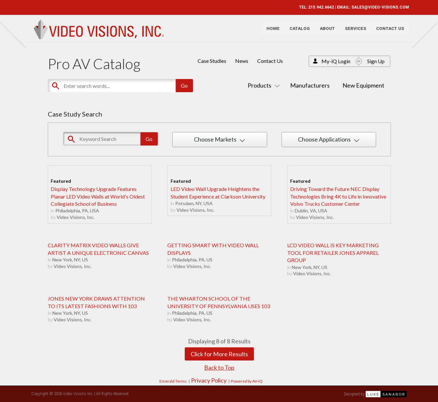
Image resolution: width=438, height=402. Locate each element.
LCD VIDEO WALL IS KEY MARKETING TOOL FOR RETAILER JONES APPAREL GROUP (333, 252)
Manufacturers (310, 85)
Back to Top (219, 367)
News (241, 61)
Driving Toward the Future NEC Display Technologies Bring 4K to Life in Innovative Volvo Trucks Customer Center (338, 196)
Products (262, 85)
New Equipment (363, 85)
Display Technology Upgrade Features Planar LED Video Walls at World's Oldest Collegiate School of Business (98, 196)
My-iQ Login (335, 61)
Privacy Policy (209, 380)
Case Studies (212, 61)
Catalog (297, 31)
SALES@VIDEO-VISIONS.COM (378, 7)
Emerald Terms (173, 381)
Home (270, 31)
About (325, 31)
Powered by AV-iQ (246, 381)
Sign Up (376, 61)
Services (353, 31)
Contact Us (388, 31)
